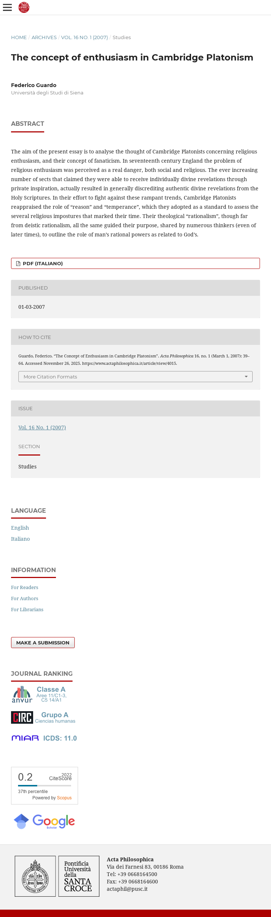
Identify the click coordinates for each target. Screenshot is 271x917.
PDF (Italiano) (42, 263)
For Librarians (27, 609)
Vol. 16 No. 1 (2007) (84, 37)
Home (19, 37)
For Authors (24, 598)
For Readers (24, 587)
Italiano (20, 538)
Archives (44, 37)
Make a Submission (43, 643)
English (20, 527)
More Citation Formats (50, 377)
